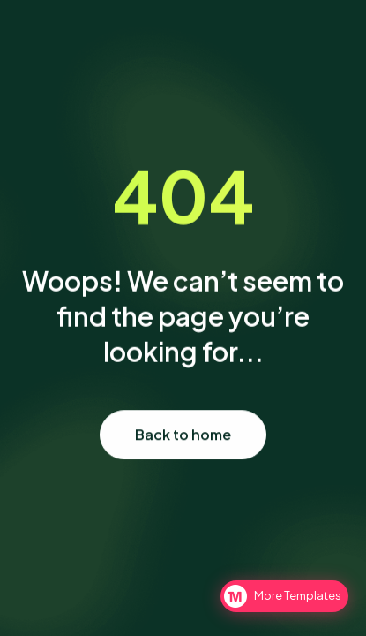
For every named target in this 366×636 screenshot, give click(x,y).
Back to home (183, 435)
